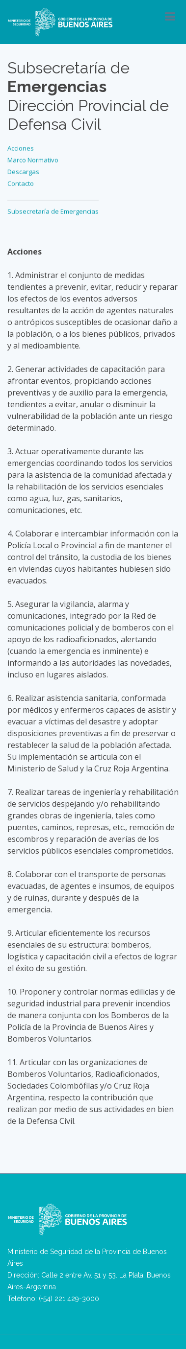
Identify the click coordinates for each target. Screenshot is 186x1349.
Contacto (20, 181)
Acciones (20, 146)
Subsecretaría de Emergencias (53, 209)
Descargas (23, 169)
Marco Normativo (32, 158)
